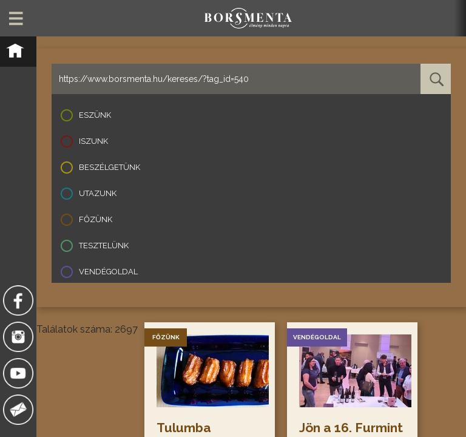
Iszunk (93, 141)
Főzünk (95, 219)
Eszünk (95, 115)
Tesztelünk (104, 245)
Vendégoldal (108, 271)
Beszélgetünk (109, 167)
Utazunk (97, 193)
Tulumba (184, 427)
